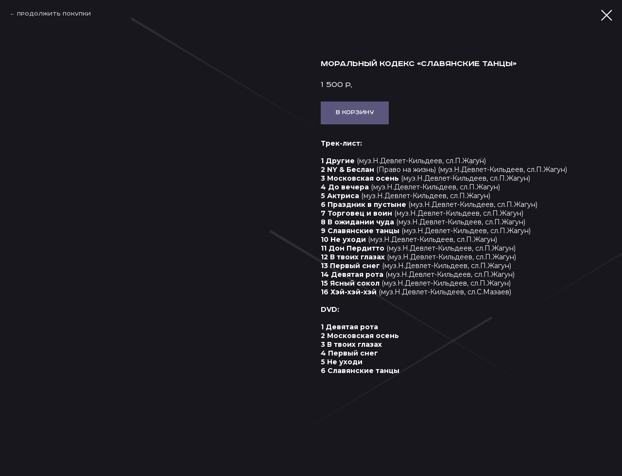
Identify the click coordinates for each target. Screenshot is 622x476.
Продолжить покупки (54, 14)
